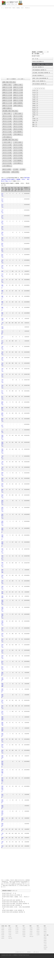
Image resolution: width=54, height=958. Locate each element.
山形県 (2, 936)
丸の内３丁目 (2, 206)
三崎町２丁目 (2, 463)
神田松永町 (2, 801)
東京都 (9, 936)
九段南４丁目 (2, 364)
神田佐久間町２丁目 (2, 772)
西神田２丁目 (2, 480)
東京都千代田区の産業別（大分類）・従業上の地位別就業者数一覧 (16, 907)
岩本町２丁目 (2, 707)
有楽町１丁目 (2, 234)
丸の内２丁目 (2, 200)
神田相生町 (2, 825)
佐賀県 (45, 938)
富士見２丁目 (2, 398)
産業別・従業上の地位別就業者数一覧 (40, 78)
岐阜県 (24, 931)
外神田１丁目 (2, 629)
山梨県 (24, 928)
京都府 (31, 929)
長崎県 (45, 940)
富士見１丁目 (2, 392)
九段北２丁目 (2, 375)
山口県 (38, 934)
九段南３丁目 (2, 359)
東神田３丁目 (2, 752)
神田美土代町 (2, 571)
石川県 (17, 931)
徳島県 (45, 928)
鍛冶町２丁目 (2, 668)
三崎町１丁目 (2, 457)
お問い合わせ (36, 952)
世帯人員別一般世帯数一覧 (37, 67)
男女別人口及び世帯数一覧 (37, 61)
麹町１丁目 (2, 286)
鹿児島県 (45, 947)
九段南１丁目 (2, 348)
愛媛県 (45, 931)
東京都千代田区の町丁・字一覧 (9, 893)
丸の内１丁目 (2, 195)
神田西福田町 (2, 718)
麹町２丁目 (2, 292)
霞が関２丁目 (2, 250)
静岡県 (24, 933)
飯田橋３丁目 (2, 414)
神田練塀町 (2, 819)
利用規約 (29, 952)
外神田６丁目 (2, 657)
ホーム (2, 7)
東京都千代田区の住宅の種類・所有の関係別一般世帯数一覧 (15, 903)
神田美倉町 (2, 696)
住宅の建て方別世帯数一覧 (37, 75)
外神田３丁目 (2, 640)
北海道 (2, 928)
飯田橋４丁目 (2, 420)
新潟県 (17, 928)
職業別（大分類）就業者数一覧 (38, 81)
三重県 (24, 936)
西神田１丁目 (2, 474)
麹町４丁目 (2, 303)
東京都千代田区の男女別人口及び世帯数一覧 (12, 895)
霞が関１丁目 (2, 245)
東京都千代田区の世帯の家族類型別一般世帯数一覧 (13, 901)
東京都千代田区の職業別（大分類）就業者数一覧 (13, 910)
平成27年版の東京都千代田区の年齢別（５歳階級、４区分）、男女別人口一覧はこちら (15, 179)
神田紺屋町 (2, 679)
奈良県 (31, 934)
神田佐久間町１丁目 (2, 764)
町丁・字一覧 (35, 58)
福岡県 (45, 937)
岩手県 (2, 931)
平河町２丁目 (2, 281)
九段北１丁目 (2, 370)
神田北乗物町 (2, 685)
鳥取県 (38, 928)
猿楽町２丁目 (2, 496)
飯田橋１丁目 (2, 403)
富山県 (17, 929)
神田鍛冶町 (2, 674)
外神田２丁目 (2, 635)
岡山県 (38, 931)
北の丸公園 (2, 342)
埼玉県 (9, 933)
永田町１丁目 (2, 261)
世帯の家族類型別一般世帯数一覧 (39, 69)
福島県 (2, 938)
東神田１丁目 (2, 740)
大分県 (45, 943)
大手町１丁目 (2, 211)
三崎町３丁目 (2, 468)
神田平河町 (2, 796)
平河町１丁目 (2, 275)
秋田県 (2, 934)
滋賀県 (31, 928)
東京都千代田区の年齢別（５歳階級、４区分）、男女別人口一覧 (16, 897)
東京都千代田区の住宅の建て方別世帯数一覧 (12, 905)
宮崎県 (45, 945)
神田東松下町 (2, 724)
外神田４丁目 (2, 646)
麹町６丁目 (2, 314)
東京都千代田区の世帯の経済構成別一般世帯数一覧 (13, 912)
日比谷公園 (2, 332)
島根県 (38, 929)
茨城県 (9, 928)
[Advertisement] (15, 66)
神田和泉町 (2, 757)
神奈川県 (10, 938)
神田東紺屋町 (2, 729)
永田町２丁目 (2, 267)
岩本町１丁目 (2, 702)
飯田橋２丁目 (2, 409)
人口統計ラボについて (19, 952)
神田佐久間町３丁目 (2, 780)
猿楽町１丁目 (2, 491)
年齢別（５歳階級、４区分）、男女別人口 (21, 7)
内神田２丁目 (2, 582)
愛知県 (24, 934)
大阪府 (31, 931)
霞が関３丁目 (2, 256)
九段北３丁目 (2, 381)
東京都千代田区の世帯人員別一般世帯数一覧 (12, 900)
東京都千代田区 (8, 7)
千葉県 (9, 934)
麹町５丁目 (2, 309)
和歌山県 (31, 936)
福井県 (17, 933)
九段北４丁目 (2, 387)
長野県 (24, 929)
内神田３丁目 (2, 588)
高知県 (45, 933)
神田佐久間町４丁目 (2, 789)
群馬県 (9, 931)
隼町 (2, 271)
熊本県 (45, 942)
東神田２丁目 (2, 746)
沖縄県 (45, 949)
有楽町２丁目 (2, 239)
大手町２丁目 (2, 217)
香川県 (45, 929)
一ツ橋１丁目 (2, 425)
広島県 (38, 933)
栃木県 (9, 929)
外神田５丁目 (2, 651)
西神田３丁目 (2, 485)
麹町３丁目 (2, 298)
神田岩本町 (2, 735)
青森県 (2, 929)
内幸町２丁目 (2, 228)
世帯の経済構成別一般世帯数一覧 (39, 83)
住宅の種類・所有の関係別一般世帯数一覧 (41, 72)
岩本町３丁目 (2, 713)
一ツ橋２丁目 (2, 431)
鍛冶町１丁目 (2, 663)
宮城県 (2, 933)
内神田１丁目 (2, 577)
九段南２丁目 (2, 353)
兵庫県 (31, 933)
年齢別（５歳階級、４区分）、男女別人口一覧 (42, 64)
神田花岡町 (2, 807)
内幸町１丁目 (2, 222)
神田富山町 (2, 690)
